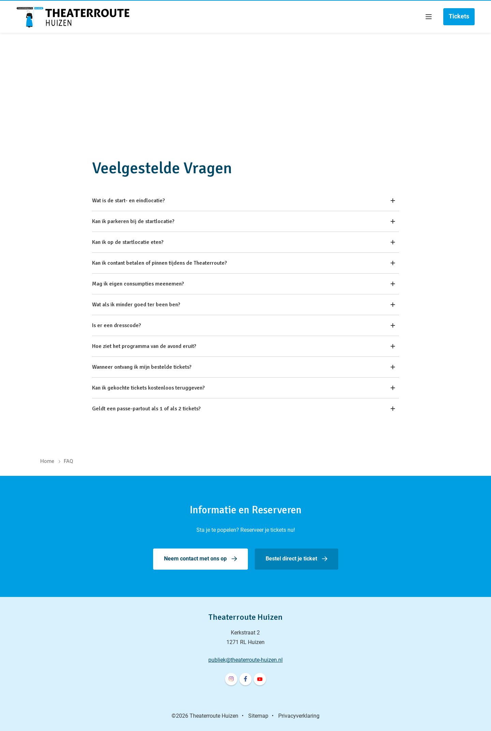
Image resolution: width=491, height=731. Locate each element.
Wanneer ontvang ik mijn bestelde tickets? (243, 367)
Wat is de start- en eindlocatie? (243, 200)
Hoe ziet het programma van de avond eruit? (243, 346)
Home (47, 461)
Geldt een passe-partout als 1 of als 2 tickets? (243, 408)
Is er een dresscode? (243, 325)
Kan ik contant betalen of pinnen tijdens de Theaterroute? (243, 263)
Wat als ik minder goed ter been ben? (243, 304)
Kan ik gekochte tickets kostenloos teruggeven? (243, 387)
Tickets (459, 16)
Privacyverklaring (298, 716)
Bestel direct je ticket (291, 558)
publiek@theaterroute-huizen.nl (245, 660)
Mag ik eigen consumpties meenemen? (243, 283)
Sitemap (258, 716)
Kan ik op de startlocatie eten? (243, 242)
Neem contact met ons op (195, 558)
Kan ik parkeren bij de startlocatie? (243, 221)
